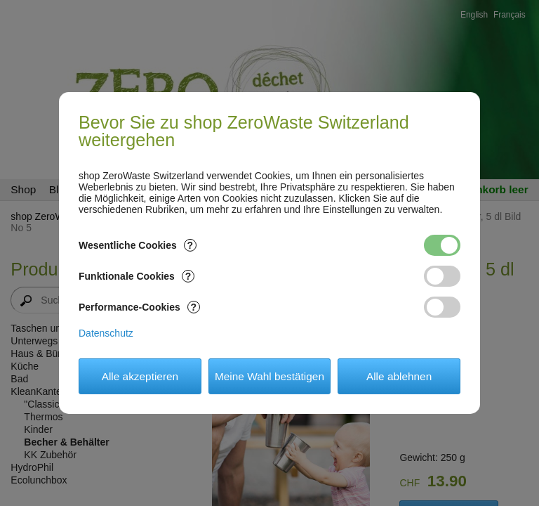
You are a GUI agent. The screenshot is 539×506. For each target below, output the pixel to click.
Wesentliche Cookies (138, 245)
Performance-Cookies (139, 307)
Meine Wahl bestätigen (269, 376)
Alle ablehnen (399, 376)
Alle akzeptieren (140, 376)
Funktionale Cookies (136, 276)
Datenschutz (106, 333)
